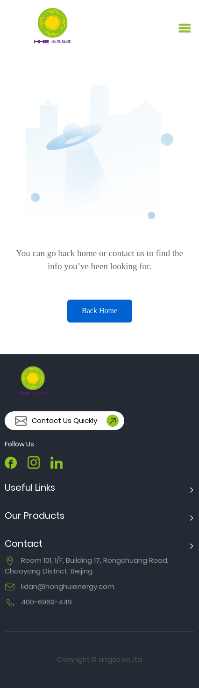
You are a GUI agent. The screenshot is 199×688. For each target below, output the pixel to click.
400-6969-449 (46, 602)
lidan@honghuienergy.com (67, 586)
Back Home (99, 311)
